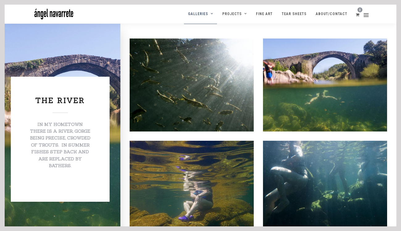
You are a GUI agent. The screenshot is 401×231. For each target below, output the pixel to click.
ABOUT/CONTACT (331, 14)
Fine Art (264, 14)
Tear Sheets (294, 14)
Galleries (198, 14)
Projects (232, 14)
